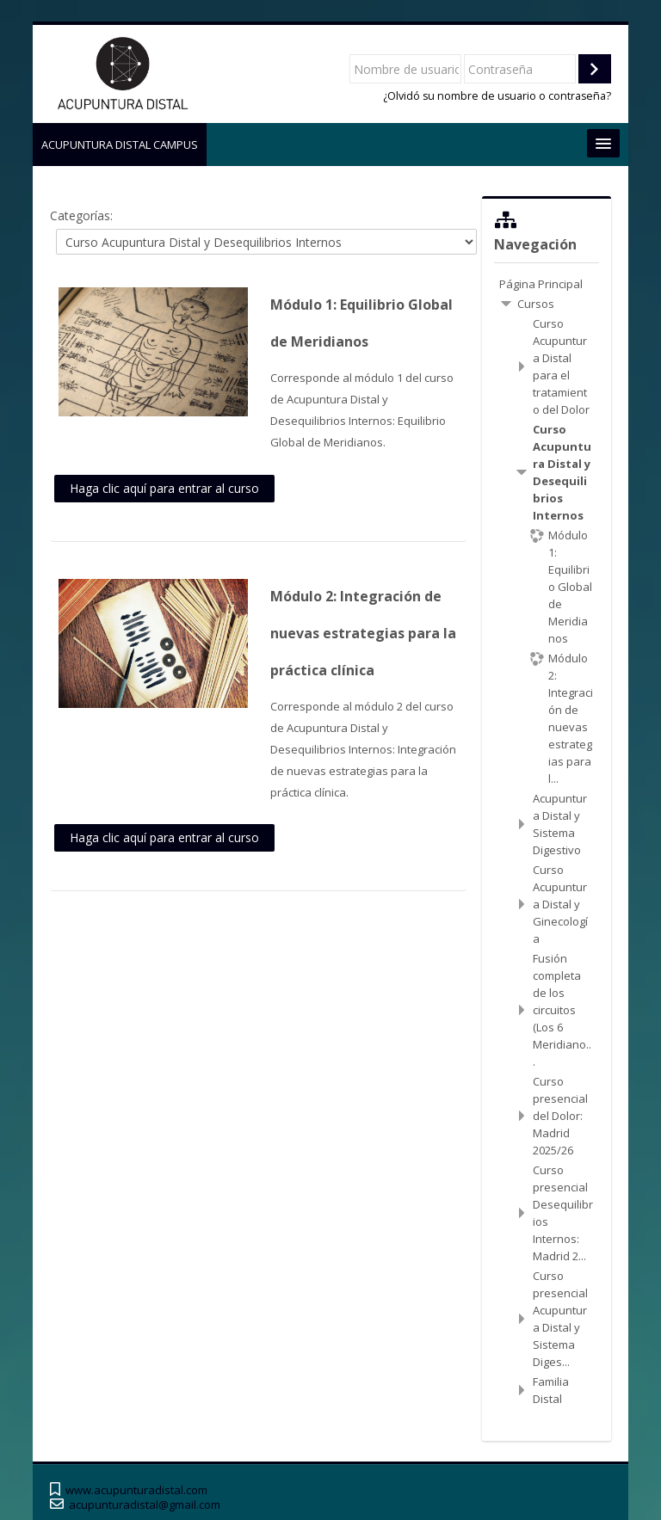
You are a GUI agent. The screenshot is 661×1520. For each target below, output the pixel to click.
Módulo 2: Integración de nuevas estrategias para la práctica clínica (363, 633)
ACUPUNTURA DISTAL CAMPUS (119, 144)
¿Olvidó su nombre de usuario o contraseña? (497, 96)
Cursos (535, 303)
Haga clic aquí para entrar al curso (164, 488)
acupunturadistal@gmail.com (144, 1504)
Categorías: (81, 215)
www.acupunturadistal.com (136, 1490)
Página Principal (541, 284)
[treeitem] (546, 283)
